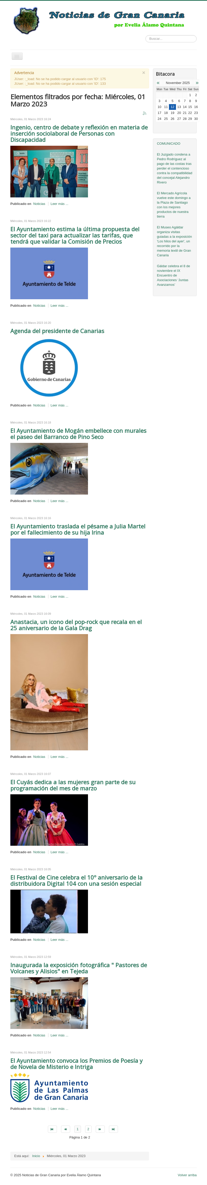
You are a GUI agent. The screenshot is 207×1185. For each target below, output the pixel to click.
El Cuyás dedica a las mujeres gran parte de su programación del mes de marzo (73, 785)
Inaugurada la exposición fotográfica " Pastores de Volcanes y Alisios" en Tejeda (78, 968)
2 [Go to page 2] (88, 1129)
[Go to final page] (113, 1129)
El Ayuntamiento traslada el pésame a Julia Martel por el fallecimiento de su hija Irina (77, 529)
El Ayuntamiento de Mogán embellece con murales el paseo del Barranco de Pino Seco (78, 434)
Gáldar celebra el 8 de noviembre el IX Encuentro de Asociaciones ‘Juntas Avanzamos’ (173, 275)
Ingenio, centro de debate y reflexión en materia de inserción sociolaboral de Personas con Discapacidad (79, 133)
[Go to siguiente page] (100, 1129)
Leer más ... (59, 204)
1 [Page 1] (77, 1129)
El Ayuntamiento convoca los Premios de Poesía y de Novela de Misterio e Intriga (76, 1064)
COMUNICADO (168, 143)
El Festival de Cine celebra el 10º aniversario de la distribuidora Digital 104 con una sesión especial (76, 880)
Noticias (39, 204)
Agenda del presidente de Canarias (57, 331)
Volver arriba (187, 1175)
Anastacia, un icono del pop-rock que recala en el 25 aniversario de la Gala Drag (76, 625)
